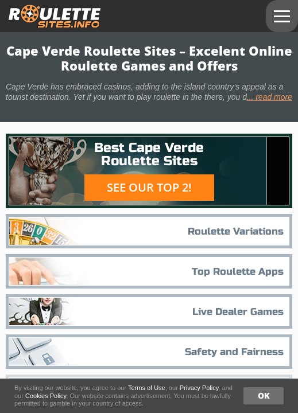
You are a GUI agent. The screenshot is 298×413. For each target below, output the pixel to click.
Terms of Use (146, 387)
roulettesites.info (55, 16)
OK (264, 395)
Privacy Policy (199, 387)
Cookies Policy (45, 395)
